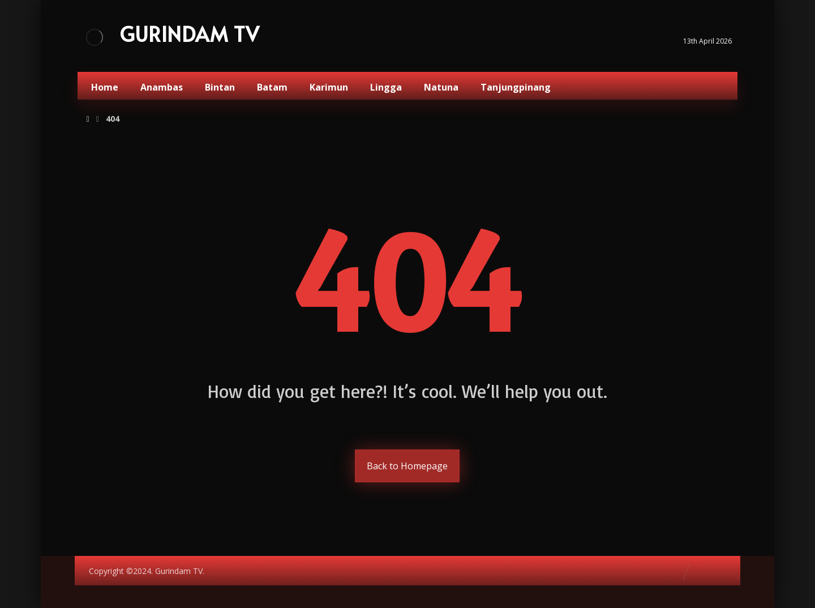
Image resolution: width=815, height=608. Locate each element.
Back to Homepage (407, 466)
